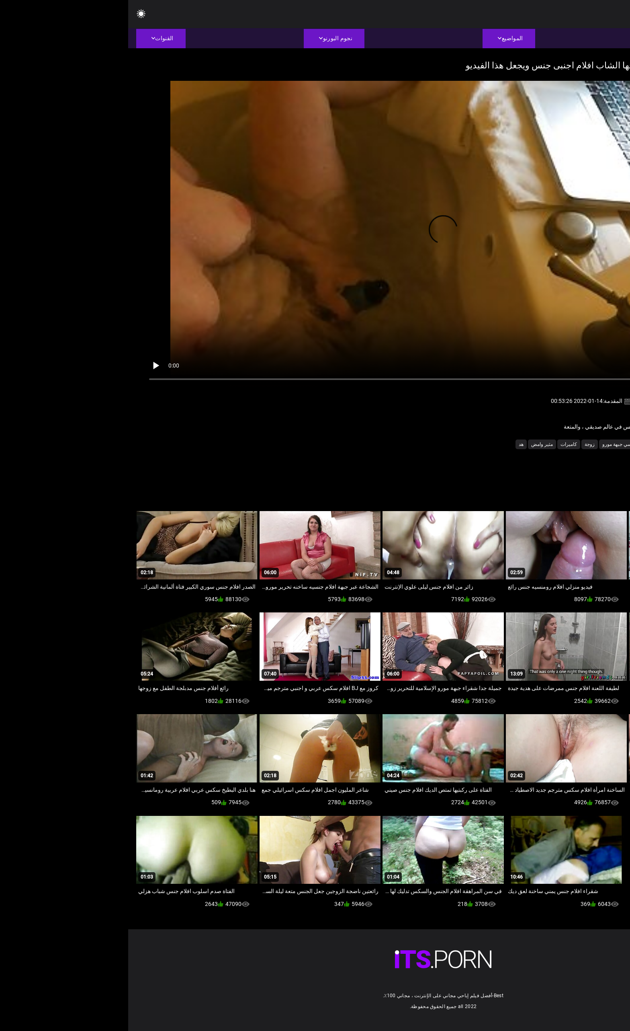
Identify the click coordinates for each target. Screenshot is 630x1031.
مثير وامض (414, 444)
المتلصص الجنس (533, 444)
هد (393, 444)
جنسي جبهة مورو (491, 444)
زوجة (461, 444)
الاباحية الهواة (570, 444)
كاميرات (440, 444)
